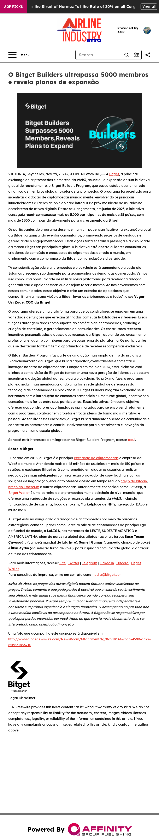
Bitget (114, 174)
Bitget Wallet (19, 493)
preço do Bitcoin (133, 481)
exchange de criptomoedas (96, 458)
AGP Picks (13, 7)
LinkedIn (107, 563)
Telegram (89, 563)
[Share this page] (148, 55)
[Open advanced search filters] (136, 55)
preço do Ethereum (23, 487)
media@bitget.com (107, 575)
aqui (131, 440)
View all (148, 6)
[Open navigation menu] (19, 55)
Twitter (73, 563)
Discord (122, 563)
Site (62, 563)
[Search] (99, 55)
